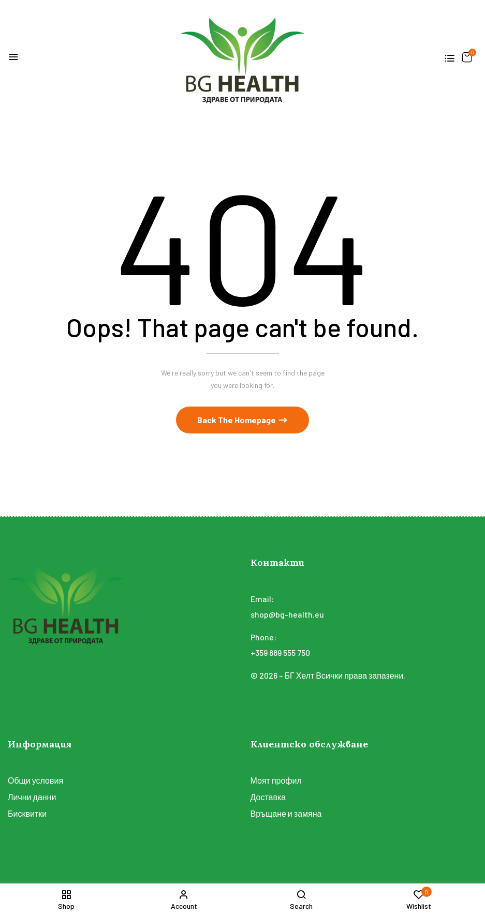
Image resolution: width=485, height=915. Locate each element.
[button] (467, 57)
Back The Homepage (237, 420)
